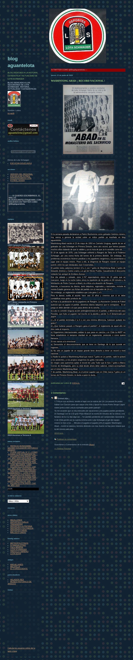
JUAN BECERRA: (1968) (21, 465)
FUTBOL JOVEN (17, 180)
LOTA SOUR (15, 554)
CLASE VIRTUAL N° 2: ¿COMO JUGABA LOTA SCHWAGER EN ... (23, 453)
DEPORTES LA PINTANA (21, 526)
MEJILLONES (16, 520)
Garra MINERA (16, 547)
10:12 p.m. (58, 433)
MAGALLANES (16, 564)
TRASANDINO (16, 524)
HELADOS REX (17, 580)
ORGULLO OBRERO (19, 551)
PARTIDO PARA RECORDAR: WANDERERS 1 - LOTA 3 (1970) (22, 472)
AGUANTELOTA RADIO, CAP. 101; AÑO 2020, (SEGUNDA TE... (22, 468)
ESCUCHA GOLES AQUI (21, 163)
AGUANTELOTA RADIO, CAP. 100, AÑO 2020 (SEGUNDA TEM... (22, 476)
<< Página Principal (62, 449)
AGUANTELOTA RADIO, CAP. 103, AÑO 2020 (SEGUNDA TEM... (22, 457)
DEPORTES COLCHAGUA (21, 528)
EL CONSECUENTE (19, 569)
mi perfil (11, 113)
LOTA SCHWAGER (18, 549)
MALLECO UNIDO (18, 532)
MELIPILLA (15, 567)
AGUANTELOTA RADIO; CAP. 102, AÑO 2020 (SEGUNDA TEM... (22, 461)
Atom (92, 445)
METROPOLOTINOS (19, 543)
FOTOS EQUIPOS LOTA (20, 178)
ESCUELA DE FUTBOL (20, 176)
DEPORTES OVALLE (19, 522)
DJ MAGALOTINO (18, 545)
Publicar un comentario (67, 439)
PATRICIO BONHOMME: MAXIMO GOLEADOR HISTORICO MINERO (23, 448)
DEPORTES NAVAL (18, 530)
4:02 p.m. (76, 383)
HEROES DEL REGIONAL (21, 174)
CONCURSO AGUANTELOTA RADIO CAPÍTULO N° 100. (22, 480)
